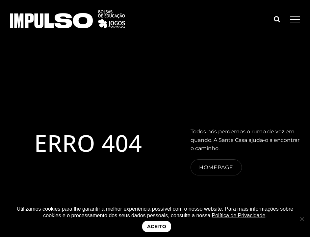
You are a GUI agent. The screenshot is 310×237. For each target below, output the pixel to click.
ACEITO (157, 226)
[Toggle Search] (277, 19)
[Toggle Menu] (295, 19)
